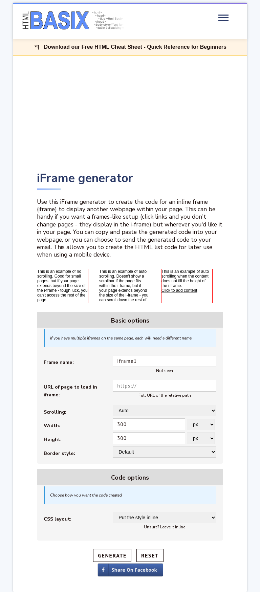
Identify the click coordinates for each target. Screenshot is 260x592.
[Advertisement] (130, 112)
